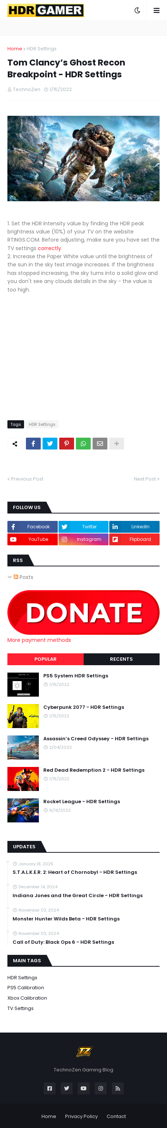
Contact (116, 1116)
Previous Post (27, 478)
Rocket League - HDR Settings (81, 801)
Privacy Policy (81, 1116)
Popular (45, 659)
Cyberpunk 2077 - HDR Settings (83, 707)
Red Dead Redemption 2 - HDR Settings (93, 770)
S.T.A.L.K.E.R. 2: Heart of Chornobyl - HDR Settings (75, 872)
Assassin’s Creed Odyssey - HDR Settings (95, 738)
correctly (49, 248)
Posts (23, 577)
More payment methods (39, 640)
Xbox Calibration (27, 997)
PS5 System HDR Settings (75, 676)
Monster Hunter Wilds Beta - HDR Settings (66, 919)
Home (14, 48)
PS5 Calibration (25, 987)
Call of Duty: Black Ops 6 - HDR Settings (63, 942)
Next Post (145, 478)
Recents (121, 659)
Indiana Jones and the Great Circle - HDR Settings (78, 895)
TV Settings (20, 1008)
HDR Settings (42, 48)
